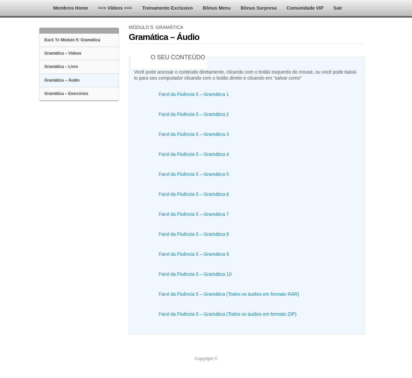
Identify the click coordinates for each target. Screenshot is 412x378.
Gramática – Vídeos (63, 53)
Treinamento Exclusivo (167, 8)
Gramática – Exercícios (66, 93)
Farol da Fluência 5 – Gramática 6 (194, 194)
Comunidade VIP (304, 8)
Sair (338, 8)
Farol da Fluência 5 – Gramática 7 (194, 214)
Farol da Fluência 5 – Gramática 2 (194, 114)
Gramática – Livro (61, 66)
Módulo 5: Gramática (80, 40)
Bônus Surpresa (258, 8)
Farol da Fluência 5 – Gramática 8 (194, 234)
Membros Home (70, 8)
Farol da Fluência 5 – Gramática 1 (194, 94)
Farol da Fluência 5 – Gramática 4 (194, 154)
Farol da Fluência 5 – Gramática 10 (195, 274)
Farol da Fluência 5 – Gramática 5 (194, 174)
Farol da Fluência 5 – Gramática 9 (194, 254)
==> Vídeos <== (115, 8)
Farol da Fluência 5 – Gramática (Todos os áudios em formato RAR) (229, 294)
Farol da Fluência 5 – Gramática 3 (194, 134)
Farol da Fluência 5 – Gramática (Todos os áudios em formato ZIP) (228, 314)
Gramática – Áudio (62, 80)
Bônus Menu (217, 8)
